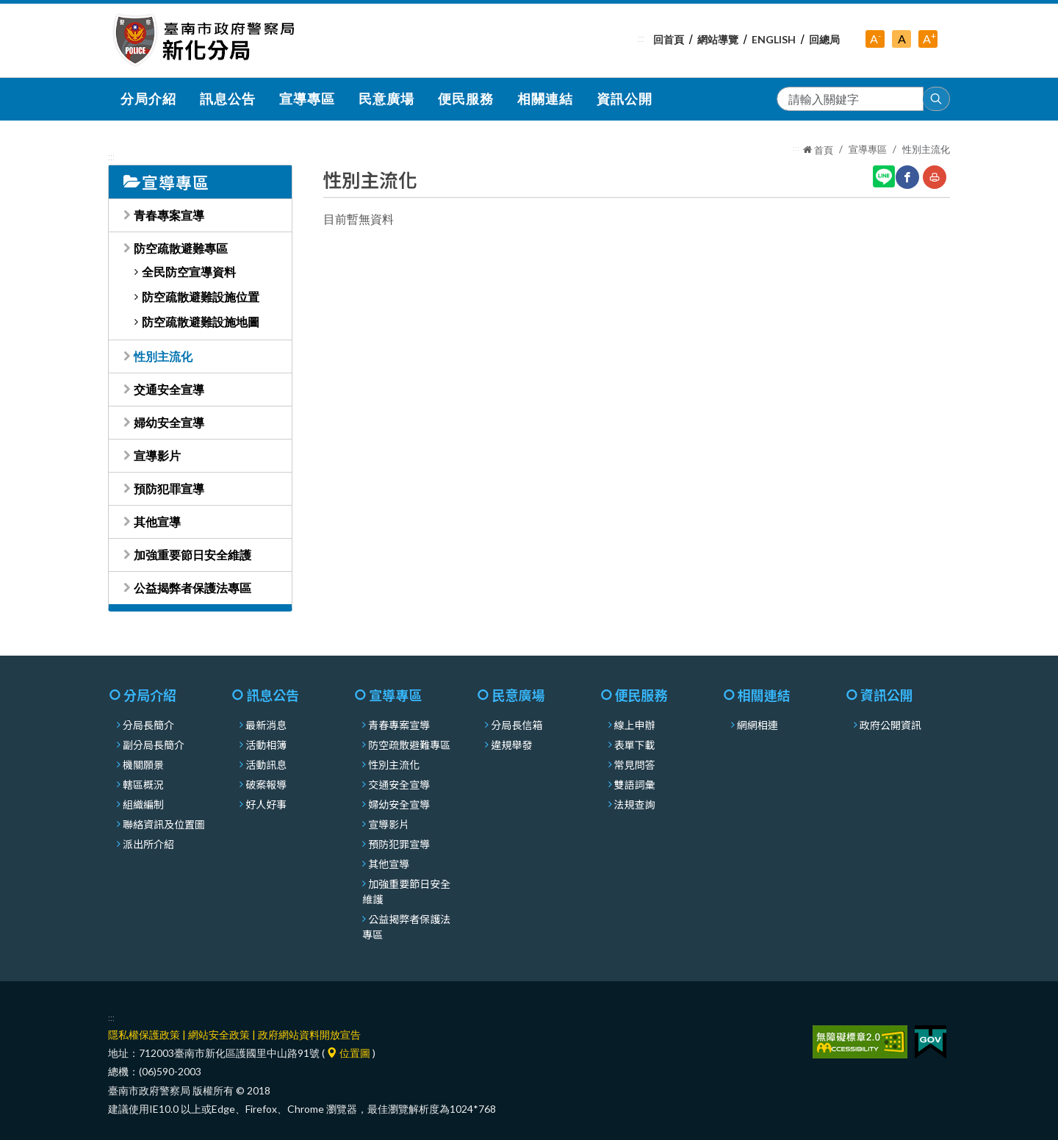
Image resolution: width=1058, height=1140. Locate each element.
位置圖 (348, 1053)
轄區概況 (143, 784)
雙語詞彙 (634, 784)
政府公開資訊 (890, 724)
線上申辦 (634, 724)
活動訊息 (266, 764)
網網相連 (757, 724)
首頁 (818, 150)
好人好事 (266, 804)
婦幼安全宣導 (169, 422)
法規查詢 (634, 804)
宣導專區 (868, 149)
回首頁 (668, 39)
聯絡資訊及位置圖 (164, 824)
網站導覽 (717, 39)
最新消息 (266, 724)
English (774, 39)
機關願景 (143, 764)
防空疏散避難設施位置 (200, 297)
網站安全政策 (219, 1034)
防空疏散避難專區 (181, 248)
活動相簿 (266, 744)
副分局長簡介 (153, 744)
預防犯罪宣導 (169, 488)
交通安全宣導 (169, 389)
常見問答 (634, 764)
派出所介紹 (148, 843)
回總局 (824, 39)
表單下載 (634, 744)
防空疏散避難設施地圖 (200, 322)
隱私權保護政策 (144, 1034)
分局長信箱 (516, 724)
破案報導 (266, 784)
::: (641, 38)
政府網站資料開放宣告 (309, 1034)
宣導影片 (157, 455)
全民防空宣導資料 (189, 272)
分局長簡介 (148, 724)
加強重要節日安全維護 (192, 555)
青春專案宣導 (169, 215)
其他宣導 (157, 521)
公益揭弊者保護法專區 (192, 588)
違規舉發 (511, 744)
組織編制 (143, 804)
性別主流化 (163, 356)
